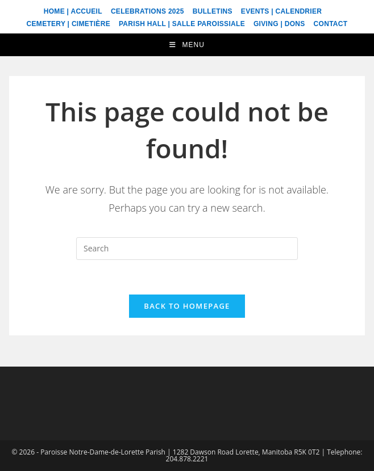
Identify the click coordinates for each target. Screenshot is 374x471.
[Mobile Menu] (187, 44)
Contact (331, 24)
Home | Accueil (73, 11)
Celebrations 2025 (147, 11)
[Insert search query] (187, 248)
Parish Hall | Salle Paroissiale (182, 24)
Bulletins (212, 11)
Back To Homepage (187, 306)
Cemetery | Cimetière (68, 24)
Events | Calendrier (281, 11)
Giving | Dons (279, 24)
